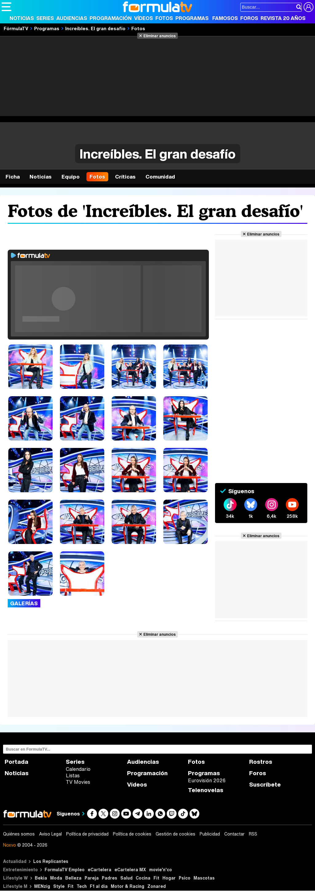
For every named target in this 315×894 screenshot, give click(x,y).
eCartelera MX (130, 869)
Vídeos (143, 18)
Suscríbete (265, 784)
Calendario (78, 769)
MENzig (42, 886)
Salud (126, 878)
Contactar (234, 834)
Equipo (71, 176)
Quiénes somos (19, 834)
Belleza (73, 878)
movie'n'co (160, 869)
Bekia (41, 878)
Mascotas (204, 878)
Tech (82, 886)
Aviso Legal (50, 834)
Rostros (260, 761)
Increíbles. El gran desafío (95, 28)
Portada (16, 761)
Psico (184, 878)
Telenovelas (205, 790)
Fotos (164, 18)
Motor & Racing (127, 886)
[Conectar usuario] (308, 7)
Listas (73, 775)
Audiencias (71, 18)
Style (59, 886)
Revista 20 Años (283, 18)
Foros (249, 18)
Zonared (156, 886)
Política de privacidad (87, 834)
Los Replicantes (50, 861)
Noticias (22, 18)
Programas (192, 18)
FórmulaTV (16, 28)
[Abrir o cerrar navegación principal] (6, 6)
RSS (253, 834)
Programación (111, 18)
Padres (109, 878)
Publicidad (210, 834)
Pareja (92, 878)
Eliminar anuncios (159, 35)
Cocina (143, 878)
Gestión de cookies (175, 834)
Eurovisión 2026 (206, 780)
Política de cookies (132, 834)
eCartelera (99, 869)
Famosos (225, 18)
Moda (56, 878)
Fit (156, 878)
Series (45, 18)
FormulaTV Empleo (65, 869)
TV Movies (78, 782)
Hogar (169, 878)
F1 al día (99, 886)
